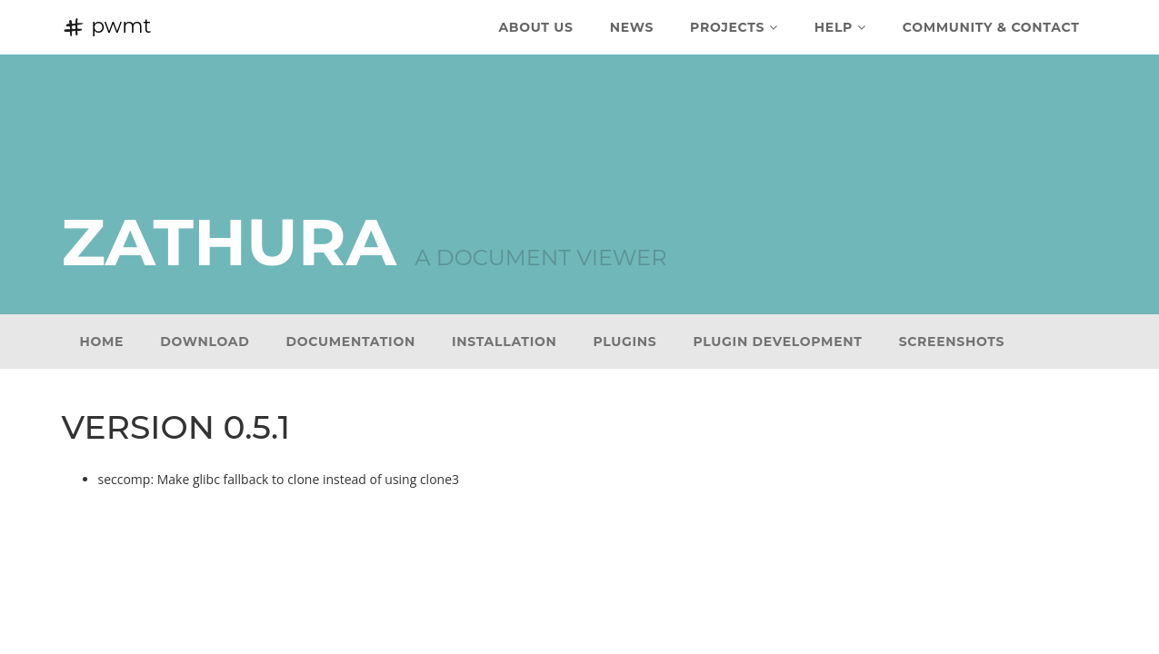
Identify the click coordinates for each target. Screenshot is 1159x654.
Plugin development (778, 341)
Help (840, 27)
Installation (504, 341)
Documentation (350, 341)
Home (102, 341)
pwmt (107, 26)
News (632, 27)
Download (204, 341)
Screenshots (952, 341)
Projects (734, 27)
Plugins (625, 341)
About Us (535, 27)
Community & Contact (991, 27)
